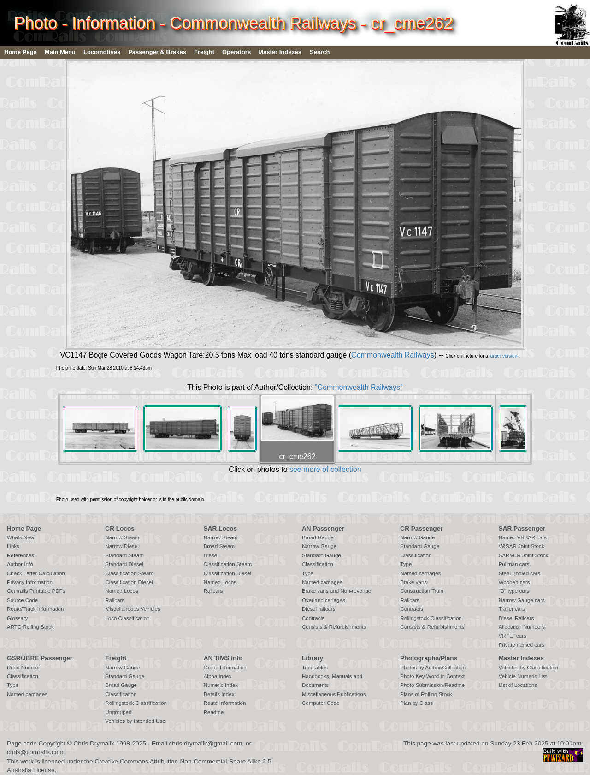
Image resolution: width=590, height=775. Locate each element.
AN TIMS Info (223, 658)
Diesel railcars (319, 609)
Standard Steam (124, 555)
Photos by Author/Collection (433, 667)
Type (307, 573)
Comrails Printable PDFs (36, 591)
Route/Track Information (35, 609)
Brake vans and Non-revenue (336, 591)
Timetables (315, 667)
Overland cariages (323, 600)
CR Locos (119, 528)
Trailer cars (512, 609)
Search (320, 51)
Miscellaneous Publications (334, 694)
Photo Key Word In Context (432, 676)
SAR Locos (220, 528)
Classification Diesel (129, 582)
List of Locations (518, 685)
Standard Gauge (321, 555)
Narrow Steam (122, 537)
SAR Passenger (522, 528)
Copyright (52, 743)
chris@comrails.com (35, 752)
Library (312, 658)
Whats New (20, 537)
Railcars (114, 600)
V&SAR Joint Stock (521, 546)
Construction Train (421, 591)
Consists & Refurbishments (334, 627)
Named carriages (322, 582)
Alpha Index (218, 676)
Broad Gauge (318, 537)
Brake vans (413, 582)
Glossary (17, 618)
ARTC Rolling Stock (30, 627)
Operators (236, 51)
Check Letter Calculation (36, 573)
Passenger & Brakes (157, 51)
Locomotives (101, 51)
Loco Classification (127, 618)
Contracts (313, 618)
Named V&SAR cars (523, 537)
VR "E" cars (512, 635)
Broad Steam (219, 546)
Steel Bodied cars (520, 573)
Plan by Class (416, 703)
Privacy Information (30, 582)
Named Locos (121, 591)
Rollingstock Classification (430, 618)
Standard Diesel (124, 564)
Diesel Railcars (516, 618)
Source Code (22, 600)
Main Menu (60, 51)
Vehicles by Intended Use (135, 721)
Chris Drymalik (94, 743)
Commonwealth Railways (392, 355)
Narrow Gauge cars (522, 600)
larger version (504, 355)
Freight (204, 51)
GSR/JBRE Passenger (39, 658)
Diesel (211, 555)
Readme (214, 712)
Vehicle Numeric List (523, 676)
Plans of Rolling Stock (426, 694)
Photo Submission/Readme (432, 685)
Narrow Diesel (122, 546)
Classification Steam (129, 573)
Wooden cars (514, 582)
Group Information (225, 667)
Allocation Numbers (522, 627)
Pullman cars (514, 564)
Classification (317, 564)
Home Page (20, 51)
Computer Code (321, 703)
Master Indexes (279, 51)
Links (13, 546)
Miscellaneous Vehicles (132, 609)
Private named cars (521, 645)
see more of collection (325, 469)
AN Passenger (323, 528)
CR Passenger (421, 528)
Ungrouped (118, 712)
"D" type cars (514, 591)
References (20, 555)
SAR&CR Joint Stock (524, 555)
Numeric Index (221, 685)
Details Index (219, 694)
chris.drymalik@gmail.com (205, 743)
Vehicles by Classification (529, 667)
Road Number (23, 667)
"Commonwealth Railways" (359, 387)
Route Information (225, 703)
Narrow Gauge (319, 546)
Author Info (20, 564)
